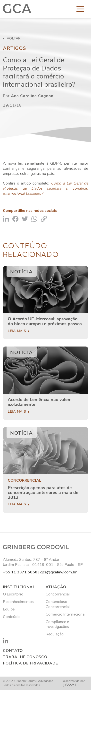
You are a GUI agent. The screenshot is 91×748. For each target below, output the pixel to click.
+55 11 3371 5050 (20, 572)
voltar (12, 38)
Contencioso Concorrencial (58, 604)
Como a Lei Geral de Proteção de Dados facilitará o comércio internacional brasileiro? (45, 188)
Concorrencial (24, 480)
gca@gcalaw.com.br (58, 572)
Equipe (9, 609)
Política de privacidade (30, 663)
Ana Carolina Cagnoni (33, 96)
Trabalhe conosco (25, 657)
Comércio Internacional (65, 614)
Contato (13, 650)
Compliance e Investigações (57, 624)
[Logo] (17, 9)
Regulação (55, 634)
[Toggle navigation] (80, 9)
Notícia (21, 272)
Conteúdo (11, 616)
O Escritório (13, 594)
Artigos (14, 48)
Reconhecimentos (18, 601)
